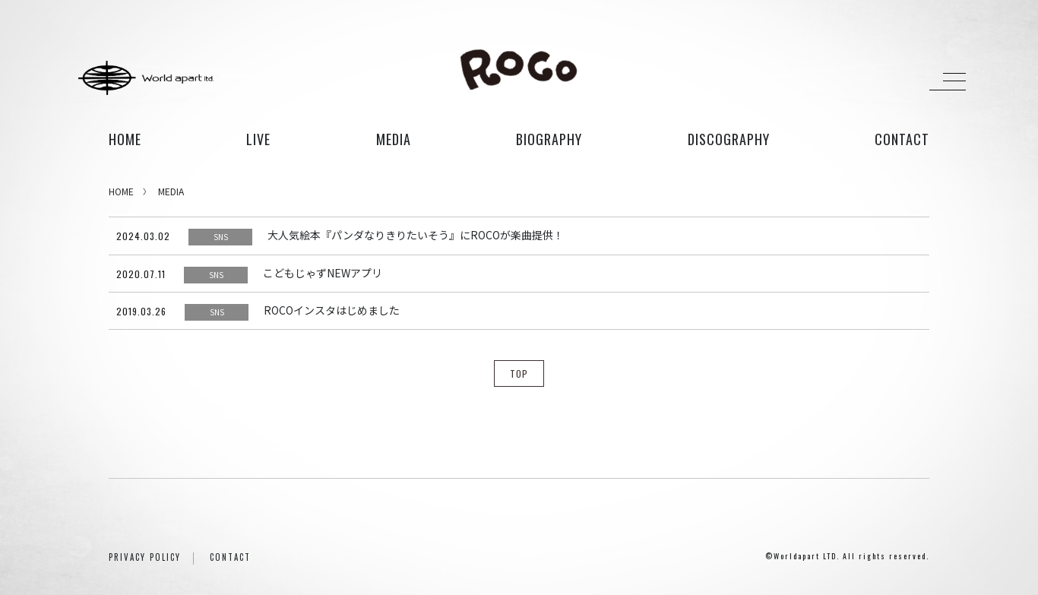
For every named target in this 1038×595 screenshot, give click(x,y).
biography (549, 139)
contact (902, 139)
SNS (221, 236)
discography (729, 139)
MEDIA (171, 191)
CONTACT (230, 557)
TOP (519, 373)
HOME (125, 139)
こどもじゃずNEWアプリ (322, 272)
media (393, 139)
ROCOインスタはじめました (332, 310)
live (258, 139)
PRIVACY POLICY (145, 557)
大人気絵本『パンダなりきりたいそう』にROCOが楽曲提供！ (415, 234)
